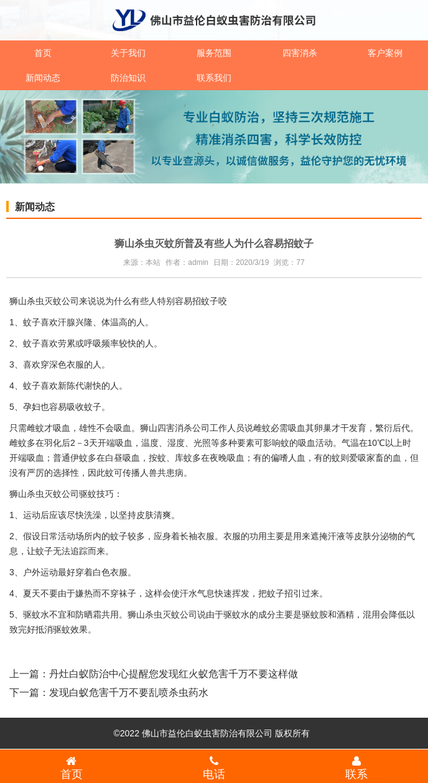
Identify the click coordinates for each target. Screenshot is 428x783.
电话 (213, 767)
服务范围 (214, 53)
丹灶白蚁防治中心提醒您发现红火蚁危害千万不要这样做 (173, 674)
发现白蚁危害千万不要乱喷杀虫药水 (128, 692)
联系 (357, 767)
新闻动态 (43, 78)
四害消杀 (299, 53)
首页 (43, 53)
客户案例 (385, 53)
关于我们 (128, 53)
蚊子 (44, 551)
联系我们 (214, 78)
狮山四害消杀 (166, 428)
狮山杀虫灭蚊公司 (44, 301)
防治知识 (128, 78)
